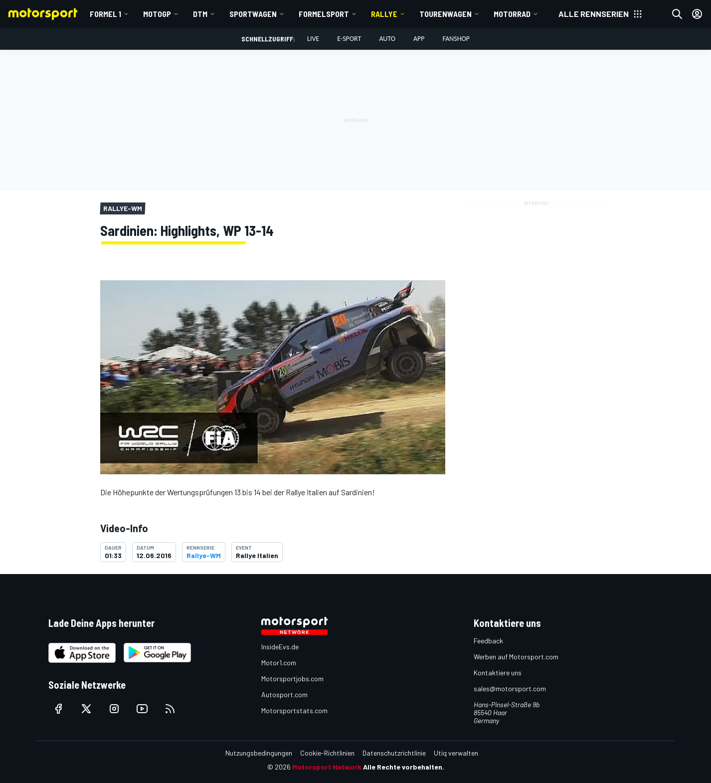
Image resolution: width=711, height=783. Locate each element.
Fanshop (456, 38)
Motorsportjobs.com (292, 678)
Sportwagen (253, 13)
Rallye (384, 13)
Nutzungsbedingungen (258, 753)
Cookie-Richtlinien (327, 753)
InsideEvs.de (280, 646)
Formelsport (324, 13)
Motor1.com (278, 662)
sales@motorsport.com (510, 688)
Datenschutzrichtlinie (394, 753)
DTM (200, 13)
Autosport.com (284, 694)
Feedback (488, 640)
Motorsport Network (326, 767)
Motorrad (512, 13)
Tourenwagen (445, 13)
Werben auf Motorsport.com (516, 656)
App (419, 38)
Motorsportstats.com (294, 710)
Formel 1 (105, 13)
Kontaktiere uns (498, 672)
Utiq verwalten (456, 753)
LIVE (313, 38)
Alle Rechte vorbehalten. (403, 767)
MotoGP (157, 13)
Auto (387, 38)
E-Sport (349, 38)
